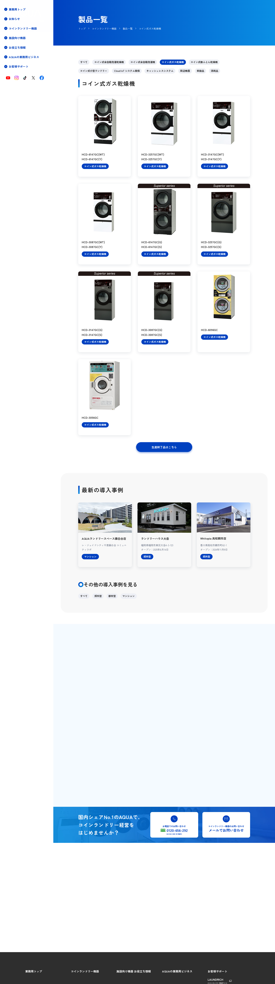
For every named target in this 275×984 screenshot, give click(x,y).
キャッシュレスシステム (159, 70)
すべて (84, 62)
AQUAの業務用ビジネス (177, 971)
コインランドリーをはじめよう (25, 41)
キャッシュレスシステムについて (26, 71)
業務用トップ (17, 9)
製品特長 (13, 53)
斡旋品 (200, 70)
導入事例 (13, 77)
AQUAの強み (169, 978)
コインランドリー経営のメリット (26, 47)
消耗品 (214, 70)
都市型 (112, 596)
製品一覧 (13, 59)
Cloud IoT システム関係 (127, 70)
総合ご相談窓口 (216, 978)
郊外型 (98, 596)
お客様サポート (217, 971)
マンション (128, 596)
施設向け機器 (124, 971)
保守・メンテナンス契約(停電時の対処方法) (21, 90)
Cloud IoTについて (18, 65)
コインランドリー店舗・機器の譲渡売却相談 (21, 105)
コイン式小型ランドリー (93, 70)
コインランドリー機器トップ (24, 35)
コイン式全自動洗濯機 (142, 62)
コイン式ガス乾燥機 (173, 62)
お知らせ (14, 19)
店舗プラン (14, 83)
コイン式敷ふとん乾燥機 (204, 62)
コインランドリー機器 (85, 971)
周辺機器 (185, 70)
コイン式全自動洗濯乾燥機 (109, 62)
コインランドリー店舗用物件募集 (26, 98)
